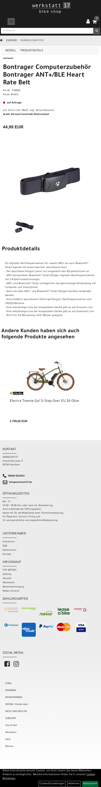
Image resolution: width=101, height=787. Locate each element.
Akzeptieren (90, 783)
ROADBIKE (10, 690)
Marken (9, 746)
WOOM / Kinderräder (16, 704)
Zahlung (7, 574)
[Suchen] (96, 31)
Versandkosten (44, 110)
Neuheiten (10, 732)
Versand (7, 578)
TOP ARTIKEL (10, 570)
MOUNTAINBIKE (13, 697)
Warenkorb (9, 582)
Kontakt (7, 554)
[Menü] (11, 21)
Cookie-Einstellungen (52, 783)
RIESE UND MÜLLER (16, 711)
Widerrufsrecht (11, 591)
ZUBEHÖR (11, 40)
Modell (10, 50)
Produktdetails (31, 50)
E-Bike (8, 683)
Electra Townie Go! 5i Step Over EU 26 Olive (44, 401)
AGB (5, 546)
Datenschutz (9, 550)
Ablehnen (74, 783)
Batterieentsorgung (13, 587)
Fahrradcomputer (31, 40)
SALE (8, 739)
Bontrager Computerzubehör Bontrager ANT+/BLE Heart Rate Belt (47, 75)
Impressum (9, 542)
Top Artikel (11, 725)
